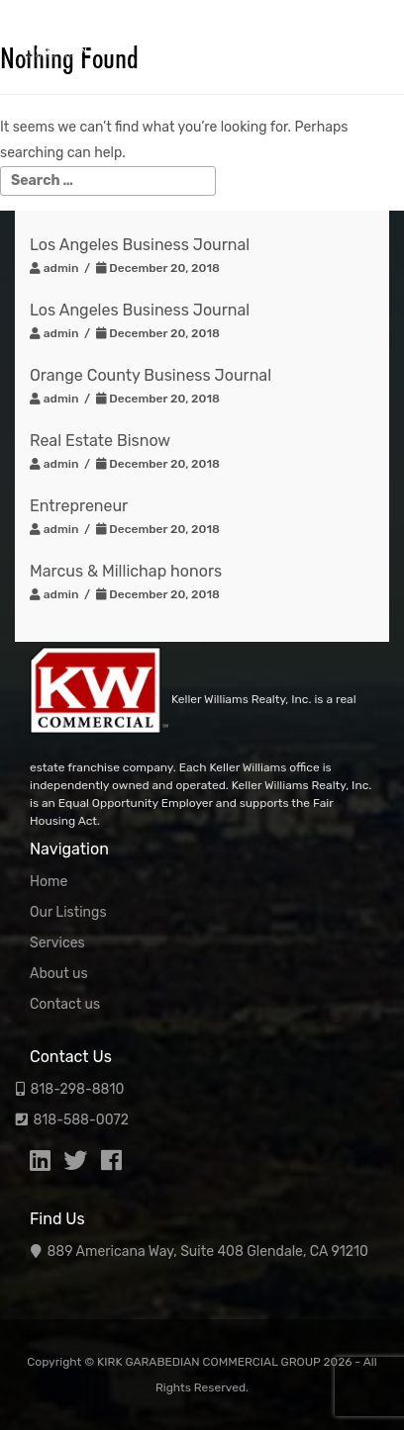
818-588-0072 (81, 1120)
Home (48, 881)
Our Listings (68, 912)
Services (57, 943)
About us (59, 973)
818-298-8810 (77, 1089)
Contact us (65, 1004)
